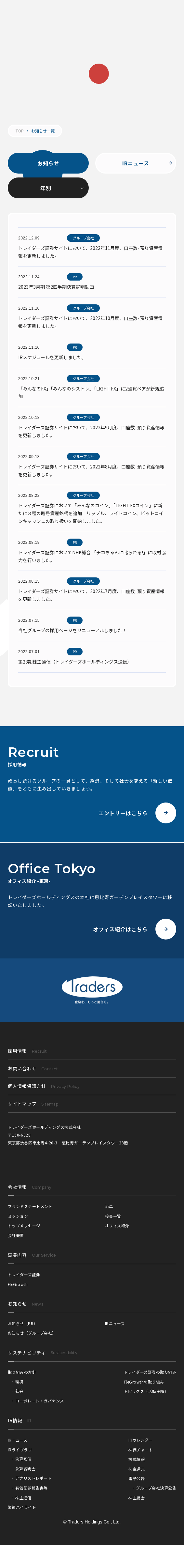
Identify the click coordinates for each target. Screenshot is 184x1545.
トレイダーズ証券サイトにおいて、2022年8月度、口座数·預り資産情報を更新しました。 (91, 470)
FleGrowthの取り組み (144, 1381)
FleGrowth (18, 1284)
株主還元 (136, 1469)
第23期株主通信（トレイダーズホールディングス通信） (75, 661)
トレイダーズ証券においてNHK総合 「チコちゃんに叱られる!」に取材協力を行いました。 (92, 556)
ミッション (18, 1216)
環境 (19, 1381)
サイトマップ (33, 1103)
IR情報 (15, 1420)
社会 (19, 1391)
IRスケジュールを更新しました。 (52, 357)
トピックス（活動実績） (146, 1391)
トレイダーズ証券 (24, 1274)
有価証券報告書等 (31, 1488)
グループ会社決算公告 (156, 1488)
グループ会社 (83, 237)
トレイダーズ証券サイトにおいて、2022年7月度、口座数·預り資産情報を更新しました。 (91, 595)
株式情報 (136, 1459)
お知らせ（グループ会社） (32, 1333)
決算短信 (23, 1458)
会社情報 (17, 1187)
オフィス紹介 (117, 1225)
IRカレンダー (140, 1440)
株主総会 (136, 1497)
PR (75, 276)
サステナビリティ (27, 1352)
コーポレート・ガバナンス (39, 1400)
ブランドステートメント (30, 1206)
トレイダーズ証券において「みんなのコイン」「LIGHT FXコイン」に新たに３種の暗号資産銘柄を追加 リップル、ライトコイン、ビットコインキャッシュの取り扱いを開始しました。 (91, 513)
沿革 (109, 1206)
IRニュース (135, 163)
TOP (19, 130)
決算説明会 (25, 1468)
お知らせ (48, 163)
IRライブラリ (20, 1449)
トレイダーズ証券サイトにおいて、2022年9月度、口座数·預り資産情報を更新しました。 (91, 431)
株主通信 (23, 1497)
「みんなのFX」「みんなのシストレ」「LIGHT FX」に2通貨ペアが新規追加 (91, 392)
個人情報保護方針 (44, 1086)
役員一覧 (113, 1216)
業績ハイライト (22, 1507)
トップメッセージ (24, 1225)
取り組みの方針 (22, 1372)
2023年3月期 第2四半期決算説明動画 (56, 286)
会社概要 (16, 1235)
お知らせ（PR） (23, 1323)
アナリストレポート (33, 1478)
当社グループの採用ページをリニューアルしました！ (72, 630)
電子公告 (136, 1478)
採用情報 (27, 1051)
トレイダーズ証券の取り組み (150, 1372)
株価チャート (140, 1449)
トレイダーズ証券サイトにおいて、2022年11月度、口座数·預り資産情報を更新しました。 (90, 252)
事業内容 (17, 1255)
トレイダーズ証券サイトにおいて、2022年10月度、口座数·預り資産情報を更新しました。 (90, 322)
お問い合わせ (33, 1068)
